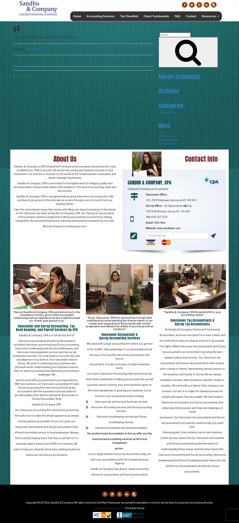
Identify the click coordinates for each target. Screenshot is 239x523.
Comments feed (168, 140)
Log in (162, 132)
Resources (210, 16)
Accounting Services (100, 16)
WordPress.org (167, 143)
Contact (191, 16)
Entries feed (166, 136)
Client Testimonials (156, 16)
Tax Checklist (129, 16)
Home (77, 16)
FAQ (177, 16)
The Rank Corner (135, 508)
